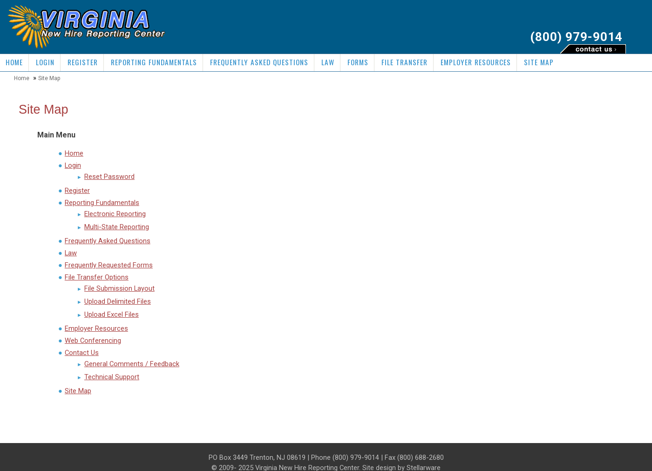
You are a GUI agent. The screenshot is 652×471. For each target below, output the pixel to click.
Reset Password (109, 176)
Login (45, 62)
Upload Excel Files (111, 314)
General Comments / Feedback (131, 364)
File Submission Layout (119, 288)
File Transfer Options (97, 277)
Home (14, 62)
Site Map (539, 62)
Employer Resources (476, 62)
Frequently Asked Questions (259, 62)
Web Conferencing (93, 340)
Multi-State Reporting (116, 227)
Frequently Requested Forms (109, 265)
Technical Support (111, 377)
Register (83, 62)
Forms (357, 62)
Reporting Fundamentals (154, 62)
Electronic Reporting (115, 214)
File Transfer (404, 62)
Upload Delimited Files (117, 301)
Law (327, 62)
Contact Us (82, 352)
